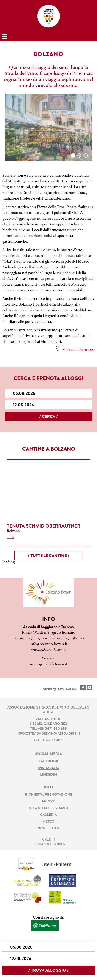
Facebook (48, 761)
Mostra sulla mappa (78, 350)
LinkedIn (48, 775)
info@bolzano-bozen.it (48, 644)
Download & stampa (49, 808)
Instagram (48, 768)
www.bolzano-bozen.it (48, 650)
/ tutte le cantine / (48, 556)
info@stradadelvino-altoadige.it (48, 734)
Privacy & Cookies (48, 844)
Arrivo (49, 801)
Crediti (48, 839)
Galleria (48, 815)
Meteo (48, 822)
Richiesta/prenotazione (48, 795)
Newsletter (48, 828)
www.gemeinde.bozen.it (48, 664)
